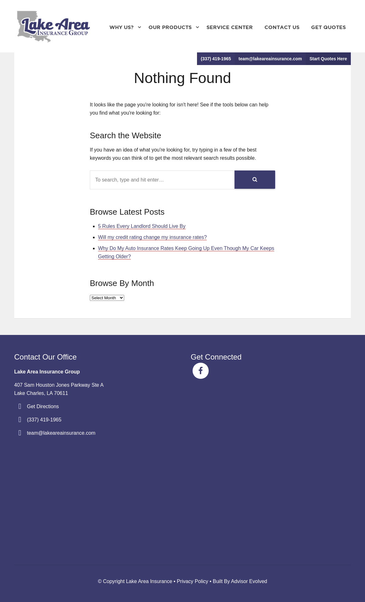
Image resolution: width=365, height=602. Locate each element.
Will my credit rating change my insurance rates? (152, 237)
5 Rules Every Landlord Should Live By (142, 226)
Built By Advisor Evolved (240, 581)
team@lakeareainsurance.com (270, 58)
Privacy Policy (192, 581)
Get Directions (43, 406)
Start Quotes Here (328, 58)
